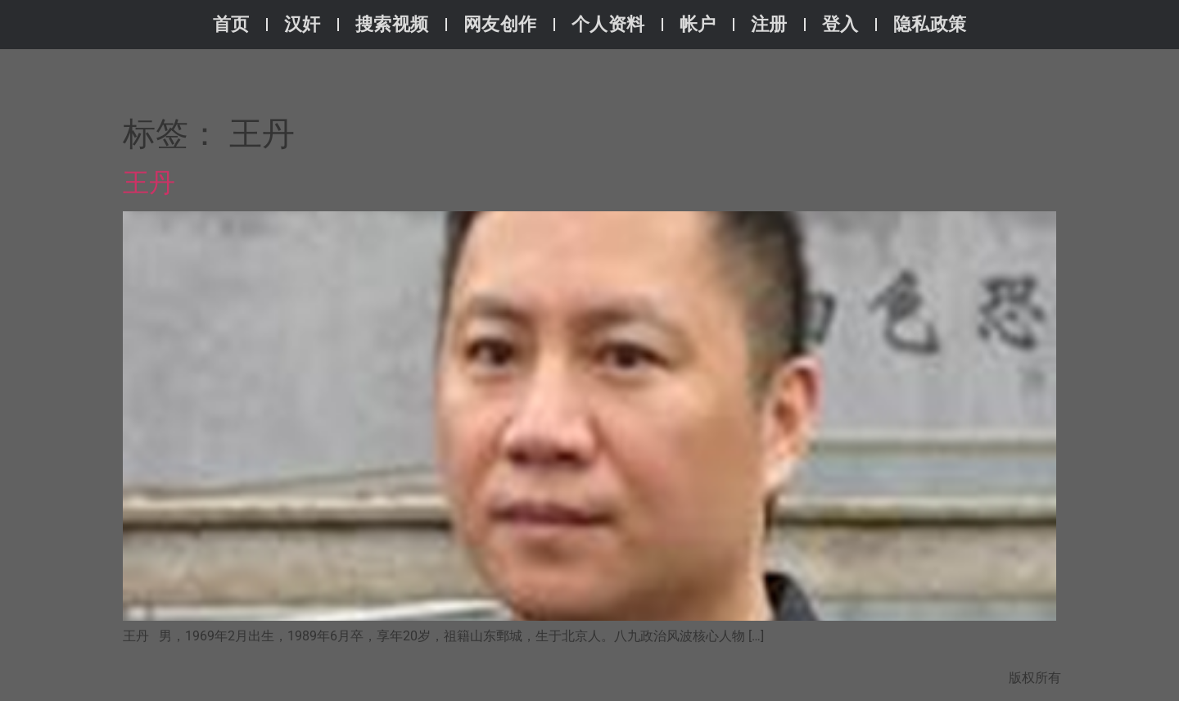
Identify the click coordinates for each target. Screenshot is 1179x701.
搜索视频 (392, 24)
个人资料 (608, 24)
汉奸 (302, 24)
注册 (769, 24)
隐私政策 (930, 24)
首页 (231, 24)
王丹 (149, 182)
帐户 (698, 24)
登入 (840, 24)
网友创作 (500, 24)
